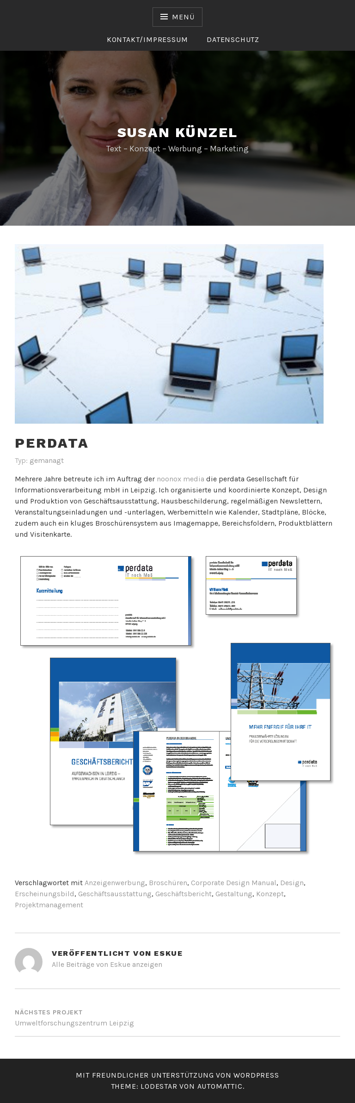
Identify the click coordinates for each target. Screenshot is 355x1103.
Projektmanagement (49, 904)
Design (292, 882)
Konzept (270, 893)
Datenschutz (233, 39)
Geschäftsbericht (183, 893)
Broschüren (168, 882)
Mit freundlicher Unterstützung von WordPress (177, 1075)
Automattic (220, 1086)
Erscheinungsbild (44, 893)
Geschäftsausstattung (115, 893)
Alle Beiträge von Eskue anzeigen (107, 964)
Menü (183, 16)
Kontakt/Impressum (147, 39)
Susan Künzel (177, 132)
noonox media (180, 478)
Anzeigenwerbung (115, 882)
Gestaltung (233, 893)
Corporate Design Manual (233, 882)
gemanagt (47, 460)
